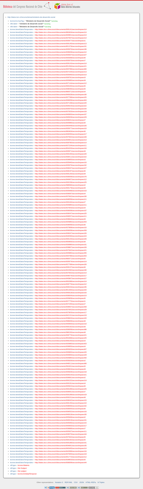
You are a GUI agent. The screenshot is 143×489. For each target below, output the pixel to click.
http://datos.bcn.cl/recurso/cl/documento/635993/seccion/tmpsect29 (61, 355)
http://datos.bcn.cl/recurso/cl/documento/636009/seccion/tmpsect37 (61, 211)
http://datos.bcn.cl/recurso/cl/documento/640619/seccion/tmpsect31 (61, 420)
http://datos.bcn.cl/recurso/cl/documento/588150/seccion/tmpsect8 (60, 332)
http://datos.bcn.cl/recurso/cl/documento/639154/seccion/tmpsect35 (61, 287)
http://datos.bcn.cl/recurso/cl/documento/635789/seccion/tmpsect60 (61, 69)
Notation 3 (59, 482)
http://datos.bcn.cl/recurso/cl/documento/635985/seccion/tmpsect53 (61, 344)
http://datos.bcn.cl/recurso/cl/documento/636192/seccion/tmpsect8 (60, 327)
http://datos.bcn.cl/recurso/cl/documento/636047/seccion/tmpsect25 (61, 213)
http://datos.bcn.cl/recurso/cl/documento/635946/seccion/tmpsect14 (61, 75)
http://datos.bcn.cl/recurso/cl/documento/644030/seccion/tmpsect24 (61, 236)
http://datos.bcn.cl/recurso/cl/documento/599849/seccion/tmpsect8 (60, 321)
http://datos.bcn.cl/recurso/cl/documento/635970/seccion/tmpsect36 (61, 49)
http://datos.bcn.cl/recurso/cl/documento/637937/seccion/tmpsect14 (61, 38)
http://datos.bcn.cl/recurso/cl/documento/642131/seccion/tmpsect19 (61, 315)
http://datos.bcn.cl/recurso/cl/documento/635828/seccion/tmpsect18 (61, 372)
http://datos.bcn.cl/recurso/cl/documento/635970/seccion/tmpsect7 (60, 60)
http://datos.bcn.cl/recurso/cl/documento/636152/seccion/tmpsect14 (61, 380)
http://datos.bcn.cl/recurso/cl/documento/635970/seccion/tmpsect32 (61, 165)
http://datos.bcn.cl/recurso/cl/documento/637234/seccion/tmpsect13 (61, 72)
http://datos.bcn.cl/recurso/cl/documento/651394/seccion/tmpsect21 (61, 66)
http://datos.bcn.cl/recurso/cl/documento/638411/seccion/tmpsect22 (61, 157)
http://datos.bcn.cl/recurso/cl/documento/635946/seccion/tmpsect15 (61, 423)
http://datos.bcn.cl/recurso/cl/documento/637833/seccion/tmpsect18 (61, 111)
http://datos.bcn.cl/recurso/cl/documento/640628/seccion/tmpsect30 (61, 95)
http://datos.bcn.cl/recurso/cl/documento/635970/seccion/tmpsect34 (61, 109)
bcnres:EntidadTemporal (27, 474)
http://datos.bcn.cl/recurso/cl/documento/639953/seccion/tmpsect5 (60, 460)
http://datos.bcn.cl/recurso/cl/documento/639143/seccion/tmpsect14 (61, 63)
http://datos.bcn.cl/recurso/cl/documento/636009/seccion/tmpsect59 (61, 230)
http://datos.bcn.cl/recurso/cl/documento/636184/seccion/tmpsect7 (60, 202)
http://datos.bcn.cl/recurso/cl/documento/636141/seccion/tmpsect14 (61, 29)
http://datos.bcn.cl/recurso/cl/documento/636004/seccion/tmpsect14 (61, 296)
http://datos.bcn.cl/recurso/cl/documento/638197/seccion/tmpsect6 (60, 171)
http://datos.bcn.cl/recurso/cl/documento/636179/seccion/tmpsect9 (60, 188)
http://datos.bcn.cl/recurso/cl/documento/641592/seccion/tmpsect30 (61, 270)
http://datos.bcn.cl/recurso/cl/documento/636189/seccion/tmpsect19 (61, 395)
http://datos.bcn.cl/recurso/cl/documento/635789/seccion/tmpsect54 (61, 256)
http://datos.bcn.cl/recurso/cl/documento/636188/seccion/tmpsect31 (61, 443)
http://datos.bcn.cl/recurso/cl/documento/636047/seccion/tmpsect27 (61, 168)
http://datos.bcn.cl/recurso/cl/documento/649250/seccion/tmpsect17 (61, 134)
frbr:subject (22, 471)
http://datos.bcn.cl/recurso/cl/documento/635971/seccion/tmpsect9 (60, 151)
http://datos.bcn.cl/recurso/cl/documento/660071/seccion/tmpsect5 (60, 259)
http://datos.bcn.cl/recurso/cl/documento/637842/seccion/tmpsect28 (61, 137)
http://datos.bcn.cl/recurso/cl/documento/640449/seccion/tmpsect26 (61, 126)
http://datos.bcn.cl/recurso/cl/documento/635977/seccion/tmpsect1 (60, 41)
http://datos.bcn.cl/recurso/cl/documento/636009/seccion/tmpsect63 (61, 100)
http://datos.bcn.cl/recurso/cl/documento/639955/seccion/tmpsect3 (60, 160)
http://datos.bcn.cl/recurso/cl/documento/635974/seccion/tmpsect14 (61, 261)
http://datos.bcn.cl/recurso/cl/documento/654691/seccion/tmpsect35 (61, 446)
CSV (76, 482)
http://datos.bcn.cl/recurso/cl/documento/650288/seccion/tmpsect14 (61, 281)
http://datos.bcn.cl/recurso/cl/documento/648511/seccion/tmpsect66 (61, 363)
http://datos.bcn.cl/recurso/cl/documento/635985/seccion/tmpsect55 (61, 253)
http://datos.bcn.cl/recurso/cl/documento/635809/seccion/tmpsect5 (60, 298)
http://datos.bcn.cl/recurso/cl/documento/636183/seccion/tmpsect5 (60, 86)
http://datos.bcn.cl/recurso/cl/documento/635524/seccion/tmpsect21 (61, 375)
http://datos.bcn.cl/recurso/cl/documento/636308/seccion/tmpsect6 (60, 58)
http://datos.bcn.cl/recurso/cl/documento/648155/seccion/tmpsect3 (60, 341)
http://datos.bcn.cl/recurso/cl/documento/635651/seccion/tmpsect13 (61, 140)
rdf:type (13, 465)
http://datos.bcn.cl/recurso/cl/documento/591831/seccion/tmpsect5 (60, 366)
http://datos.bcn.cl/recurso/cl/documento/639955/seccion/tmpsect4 (60, 346)
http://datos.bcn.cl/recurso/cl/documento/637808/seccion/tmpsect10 (61, 227)
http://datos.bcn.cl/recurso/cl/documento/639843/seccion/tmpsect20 (61, 318)
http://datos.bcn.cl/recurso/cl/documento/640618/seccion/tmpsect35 (61, 414)
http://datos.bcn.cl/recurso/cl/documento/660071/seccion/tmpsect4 (60, 92)
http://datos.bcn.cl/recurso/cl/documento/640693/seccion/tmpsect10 (61, 324)
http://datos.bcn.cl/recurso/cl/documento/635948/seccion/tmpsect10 (61, 191)
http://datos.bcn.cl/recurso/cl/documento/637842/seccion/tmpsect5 (60, 437)
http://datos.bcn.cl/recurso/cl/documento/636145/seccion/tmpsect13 (61, 44)
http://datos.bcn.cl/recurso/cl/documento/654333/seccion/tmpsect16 (61, 148)
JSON (81, 482)
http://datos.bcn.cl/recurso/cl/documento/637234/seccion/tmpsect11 (61, 145)
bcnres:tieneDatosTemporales (21, 29)
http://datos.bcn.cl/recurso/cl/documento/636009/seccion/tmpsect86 (61, 329)
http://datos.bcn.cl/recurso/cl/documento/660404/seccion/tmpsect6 (60, 131)
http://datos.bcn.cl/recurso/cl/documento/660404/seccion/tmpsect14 (61, 32)
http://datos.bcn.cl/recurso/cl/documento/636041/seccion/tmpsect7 (60, 120)
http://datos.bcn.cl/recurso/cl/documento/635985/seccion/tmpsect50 (61, 358)
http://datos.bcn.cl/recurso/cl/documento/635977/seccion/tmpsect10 (61, 128)
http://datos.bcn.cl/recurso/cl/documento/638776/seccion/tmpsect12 (61, 284)
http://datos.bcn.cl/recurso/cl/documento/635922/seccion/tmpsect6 (60, 386)
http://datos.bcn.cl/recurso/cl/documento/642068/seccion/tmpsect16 (61, 451)
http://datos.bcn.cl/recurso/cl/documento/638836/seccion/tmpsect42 (61, 406)
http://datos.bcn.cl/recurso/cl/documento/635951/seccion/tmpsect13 (61, 35)
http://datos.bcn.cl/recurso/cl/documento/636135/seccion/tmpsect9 (60, 174)
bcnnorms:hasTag (17, 21)
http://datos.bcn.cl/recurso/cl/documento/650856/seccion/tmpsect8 (60, 242)
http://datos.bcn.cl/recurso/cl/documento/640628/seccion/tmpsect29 (61, 117)
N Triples (101, 482)
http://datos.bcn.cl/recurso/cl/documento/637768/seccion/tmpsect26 (61, 264)
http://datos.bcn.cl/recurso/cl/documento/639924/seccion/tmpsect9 (60, 369)
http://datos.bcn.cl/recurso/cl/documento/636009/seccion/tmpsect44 (61, 463)
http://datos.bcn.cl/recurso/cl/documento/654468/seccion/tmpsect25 (61, 338)
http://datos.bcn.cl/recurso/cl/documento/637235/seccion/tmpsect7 (60, 304)
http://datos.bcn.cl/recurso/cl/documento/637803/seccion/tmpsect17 (61, 312)
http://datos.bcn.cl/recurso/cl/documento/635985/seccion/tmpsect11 (61, 205)
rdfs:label (13, 24)
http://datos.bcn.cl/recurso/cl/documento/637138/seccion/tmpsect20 (61, 103)
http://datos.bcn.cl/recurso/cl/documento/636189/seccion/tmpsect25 (61, 389)
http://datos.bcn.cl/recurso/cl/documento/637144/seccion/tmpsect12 (61, 83)
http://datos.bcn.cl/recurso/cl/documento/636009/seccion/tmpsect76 (61, 177)
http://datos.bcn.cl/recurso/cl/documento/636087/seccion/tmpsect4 (60, 194)
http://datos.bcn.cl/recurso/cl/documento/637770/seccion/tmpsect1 (60, 301)
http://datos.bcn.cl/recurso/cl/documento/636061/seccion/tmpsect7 (60, 392)
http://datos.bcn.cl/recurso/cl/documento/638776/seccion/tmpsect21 (61, 335)
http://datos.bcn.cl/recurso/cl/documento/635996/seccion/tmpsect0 (60, 123)
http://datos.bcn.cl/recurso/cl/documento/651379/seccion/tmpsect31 (61, 46)
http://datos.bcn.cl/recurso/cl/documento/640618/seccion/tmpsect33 (61, 293)
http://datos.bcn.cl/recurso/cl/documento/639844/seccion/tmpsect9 (60, 219)
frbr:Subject (22, 468)
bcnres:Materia (23, 465)
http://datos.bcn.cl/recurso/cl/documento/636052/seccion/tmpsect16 (61, 412)
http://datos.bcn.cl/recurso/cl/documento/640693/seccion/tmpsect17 (61, 426)
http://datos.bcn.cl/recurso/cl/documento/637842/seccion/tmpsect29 (61, 310)
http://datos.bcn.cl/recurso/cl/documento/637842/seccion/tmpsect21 (61, 250)
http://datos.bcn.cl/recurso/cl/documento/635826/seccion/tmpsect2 (60, 361)
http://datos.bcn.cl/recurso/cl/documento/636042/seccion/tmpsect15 (61, 400)
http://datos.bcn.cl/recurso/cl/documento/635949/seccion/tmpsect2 (60, 417)
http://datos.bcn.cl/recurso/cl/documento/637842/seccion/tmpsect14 (61, 273)
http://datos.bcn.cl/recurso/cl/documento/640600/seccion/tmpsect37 (61, 114)
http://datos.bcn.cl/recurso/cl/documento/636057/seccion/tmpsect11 (61, 216)
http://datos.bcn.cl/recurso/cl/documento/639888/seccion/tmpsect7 (60, 428)
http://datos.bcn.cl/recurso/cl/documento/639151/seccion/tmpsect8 (60, 397)
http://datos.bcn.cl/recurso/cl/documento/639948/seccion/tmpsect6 (60, 225)
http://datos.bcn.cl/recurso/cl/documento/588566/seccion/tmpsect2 (60, 185)
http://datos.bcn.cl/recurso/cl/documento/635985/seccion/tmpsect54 (61, 222)
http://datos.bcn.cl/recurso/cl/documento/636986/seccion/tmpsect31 (61, 245)
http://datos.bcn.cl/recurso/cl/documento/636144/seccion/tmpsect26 (61, 239)
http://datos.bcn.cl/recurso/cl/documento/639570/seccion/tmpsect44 (61, 434)
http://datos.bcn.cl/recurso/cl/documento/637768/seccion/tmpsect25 (61, 97)
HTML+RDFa (91, 482)
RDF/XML (68, 482)
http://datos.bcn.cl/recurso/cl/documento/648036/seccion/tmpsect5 (60, 89)
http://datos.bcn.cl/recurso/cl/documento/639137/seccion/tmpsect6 (60, 267)
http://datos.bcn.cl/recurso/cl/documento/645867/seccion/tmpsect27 (61, 278)
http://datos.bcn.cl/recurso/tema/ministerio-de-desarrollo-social (31, 17)
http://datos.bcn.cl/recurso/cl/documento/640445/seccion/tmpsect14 (61, 448)
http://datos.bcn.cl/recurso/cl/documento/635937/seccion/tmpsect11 (61, 431)
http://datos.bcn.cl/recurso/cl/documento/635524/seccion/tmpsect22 (61, 106)
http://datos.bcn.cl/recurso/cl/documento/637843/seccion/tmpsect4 (60, 208)
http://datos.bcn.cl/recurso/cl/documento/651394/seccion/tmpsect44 (61, 290)
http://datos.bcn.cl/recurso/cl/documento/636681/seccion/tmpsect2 (60, 378)
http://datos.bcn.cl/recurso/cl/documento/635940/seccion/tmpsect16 (61, 162)
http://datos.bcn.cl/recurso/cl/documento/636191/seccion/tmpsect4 (60, 383)
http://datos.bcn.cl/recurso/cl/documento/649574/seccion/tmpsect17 (61, 276)
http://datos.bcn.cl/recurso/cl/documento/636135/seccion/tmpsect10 (61, 403)
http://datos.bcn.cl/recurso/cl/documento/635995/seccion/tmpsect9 (60, 80)
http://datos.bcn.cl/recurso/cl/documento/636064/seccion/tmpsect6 (60, 409)
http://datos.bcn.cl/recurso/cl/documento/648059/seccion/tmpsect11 (61, 199)
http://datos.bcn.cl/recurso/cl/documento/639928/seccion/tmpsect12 (61, 52)
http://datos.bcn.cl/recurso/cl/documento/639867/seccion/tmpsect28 (61, 247)
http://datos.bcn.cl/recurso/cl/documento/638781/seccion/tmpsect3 (60, 77)
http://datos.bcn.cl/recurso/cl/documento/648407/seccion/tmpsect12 (61, 179)
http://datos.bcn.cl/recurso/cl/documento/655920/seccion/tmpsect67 (61, 349)
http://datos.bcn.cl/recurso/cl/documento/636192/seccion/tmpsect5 (60, 440)
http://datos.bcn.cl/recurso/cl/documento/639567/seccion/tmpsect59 (61, 307)
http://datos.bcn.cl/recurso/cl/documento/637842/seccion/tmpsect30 (61, 196)
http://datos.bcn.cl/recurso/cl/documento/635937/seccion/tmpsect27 (61, 55)
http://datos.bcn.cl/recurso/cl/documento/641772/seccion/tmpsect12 (61, 457)
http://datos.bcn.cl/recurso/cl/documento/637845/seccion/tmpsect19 (61, 454)
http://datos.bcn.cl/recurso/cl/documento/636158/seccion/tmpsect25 (61, 182)
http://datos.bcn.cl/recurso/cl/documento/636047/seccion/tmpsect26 (61, 233)
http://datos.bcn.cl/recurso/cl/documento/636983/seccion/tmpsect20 (61, 352)
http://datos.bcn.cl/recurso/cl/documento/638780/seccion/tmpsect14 (61, 143)
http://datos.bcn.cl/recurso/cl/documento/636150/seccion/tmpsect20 (61, 154)
